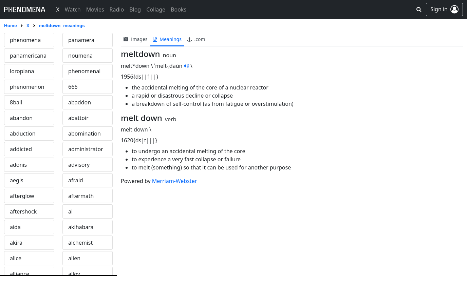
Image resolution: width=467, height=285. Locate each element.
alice (15, 258)
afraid (75, 180)
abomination (84, 133)
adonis (18, 164)
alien (74, 258)
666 (72, 86)
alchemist (80, 242)
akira (16, 242)
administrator (85, 149)
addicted (21, 149)
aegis (16, 180)
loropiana (22, 71)
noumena (80, 55)
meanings (167, 39)
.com (196, 39)
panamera (81, 40)
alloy (74, 274)
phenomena (25, 40)
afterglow (22, 196)
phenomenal (84, 71)
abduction (23, 133)
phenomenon (27, 86)
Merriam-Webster (174, 181)
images (136, 39)
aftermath (81, 196)
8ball (16, 102)
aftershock (23, 211)
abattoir (78, 118)
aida (15, 227)
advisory (79, 164)
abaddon (79, 102)
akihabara (81, 227)
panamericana (28, 55)
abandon (21, 118)
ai (70, 211)
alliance (19, 274)
